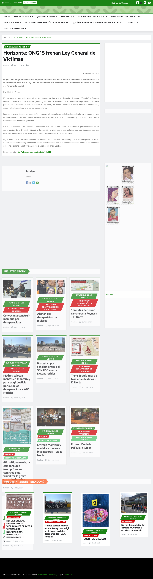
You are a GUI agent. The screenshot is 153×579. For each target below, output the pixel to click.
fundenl (6, 65)
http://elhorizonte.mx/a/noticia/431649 (34, 152)
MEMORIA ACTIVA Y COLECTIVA (126, 16)
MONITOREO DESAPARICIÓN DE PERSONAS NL (46, 22)
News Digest (54, 575)
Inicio (7, 16)
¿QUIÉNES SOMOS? (47, 16)
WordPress (42, 575)
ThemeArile (68, 575)
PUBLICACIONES (12, 22)
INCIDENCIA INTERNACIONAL (92, 16)
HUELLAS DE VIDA (23, 16)
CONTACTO (132, 22)
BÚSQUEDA (67, 16)
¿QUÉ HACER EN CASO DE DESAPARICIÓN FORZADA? (97, 22)
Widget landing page (15, 28)
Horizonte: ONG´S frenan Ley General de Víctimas (31, 37)
